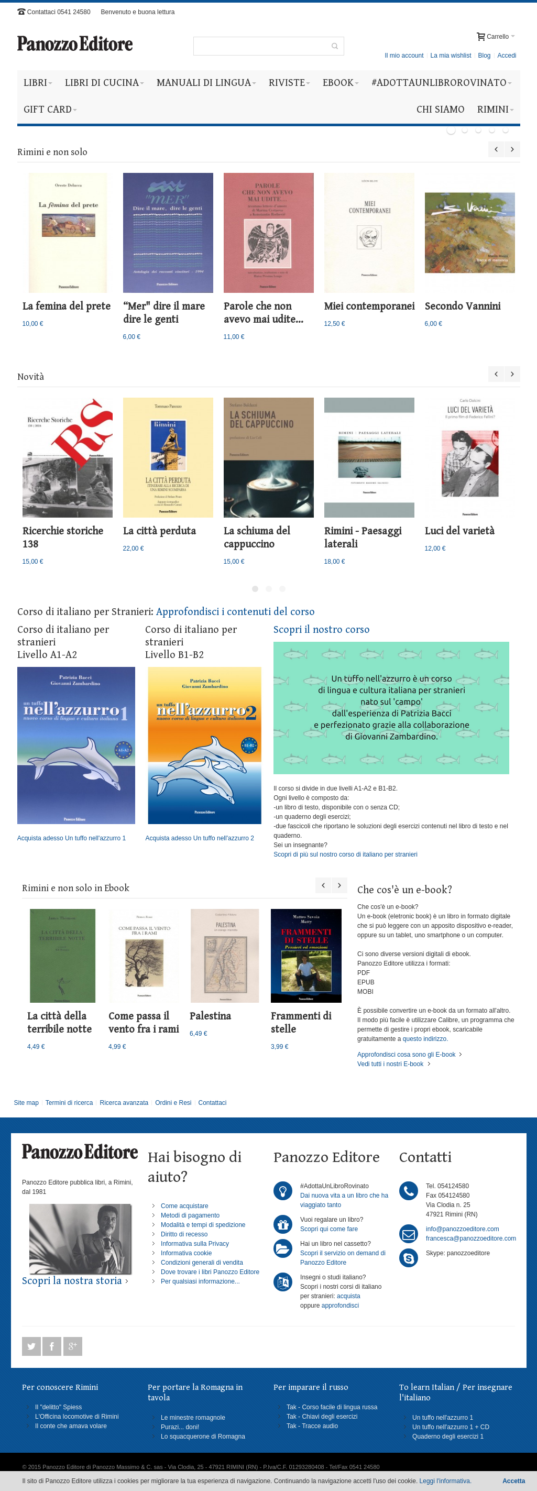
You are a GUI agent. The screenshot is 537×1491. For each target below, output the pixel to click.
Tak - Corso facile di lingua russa (332, 1407)
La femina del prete (67, 307)
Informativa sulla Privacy (195, 1243)
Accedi (506, 55)
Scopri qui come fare (329, 1229)
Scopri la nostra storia (72, 1281)
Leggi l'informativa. (446, 1481)
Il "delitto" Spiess (58, 1407)
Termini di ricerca (69, 1102)
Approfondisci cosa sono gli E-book (406, 1054)
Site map (26, 1102)
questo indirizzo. (424, 1039)
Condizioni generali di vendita (202, 1262)
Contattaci (212, 1102)
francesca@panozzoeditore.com (471, 1238)
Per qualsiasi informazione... (200, 1281)
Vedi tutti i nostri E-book (390, 1064)
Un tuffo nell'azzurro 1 (442, 1417)
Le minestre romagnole (193, 1417)
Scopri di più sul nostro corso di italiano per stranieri (345, 854)
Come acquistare (185, 1206)
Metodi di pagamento (190, 1215)
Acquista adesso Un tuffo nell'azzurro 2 (204, 754)
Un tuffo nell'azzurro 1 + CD (450, 1427)
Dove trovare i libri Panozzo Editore (210, 1272)
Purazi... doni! (180, 1427)
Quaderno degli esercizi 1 (448, 1436)
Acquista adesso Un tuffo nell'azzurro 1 (76, 754)
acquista (348, 1296)
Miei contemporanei (369, 307)
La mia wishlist (450, 55)
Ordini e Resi (173, 1102)
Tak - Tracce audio (312, 1426)
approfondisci (340, 1305)
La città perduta (159, 531)
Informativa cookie (186, 1253)
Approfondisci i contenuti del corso (235, 612)
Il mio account (404, 55)
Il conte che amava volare (71, 1426)
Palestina (210, 1017)
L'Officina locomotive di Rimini (76, 1416)
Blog (484, 55)
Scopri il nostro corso (321, 630)
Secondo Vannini (462, 307)
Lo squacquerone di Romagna (203, 1436)
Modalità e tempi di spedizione (203, 1225)
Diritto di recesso (184, 1234)
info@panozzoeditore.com (462, 1229)
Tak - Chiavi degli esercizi (322, 1416)
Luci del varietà (460, 531)
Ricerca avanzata (124, 1102)
